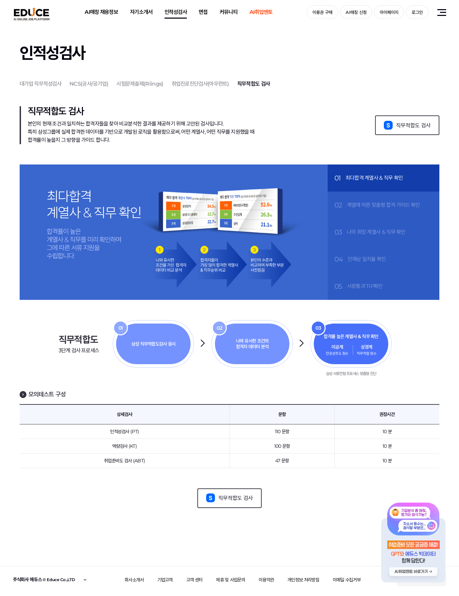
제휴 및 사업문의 (230, 580)
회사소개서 (134, 580)
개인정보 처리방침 (303, 580)
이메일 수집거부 (346, 580)
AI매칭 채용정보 (101, 12)
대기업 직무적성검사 (40, 84)
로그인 (417, 12)
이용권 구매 (322, 12)
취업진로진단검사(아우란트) (200, 84)
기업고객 (165, 580)
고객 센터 (194, 580)
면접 (203, 12)
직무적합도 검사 (253, 84)
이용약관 (266, 580)
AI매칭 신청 (356, 12)
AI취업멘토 (261, 12)
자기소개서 (141, 12)
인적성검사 (176, 12)
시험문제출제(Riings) (139, 84)
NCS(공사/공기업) (88, 84)
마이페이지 (389, 12)
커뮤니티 (229, 12)
